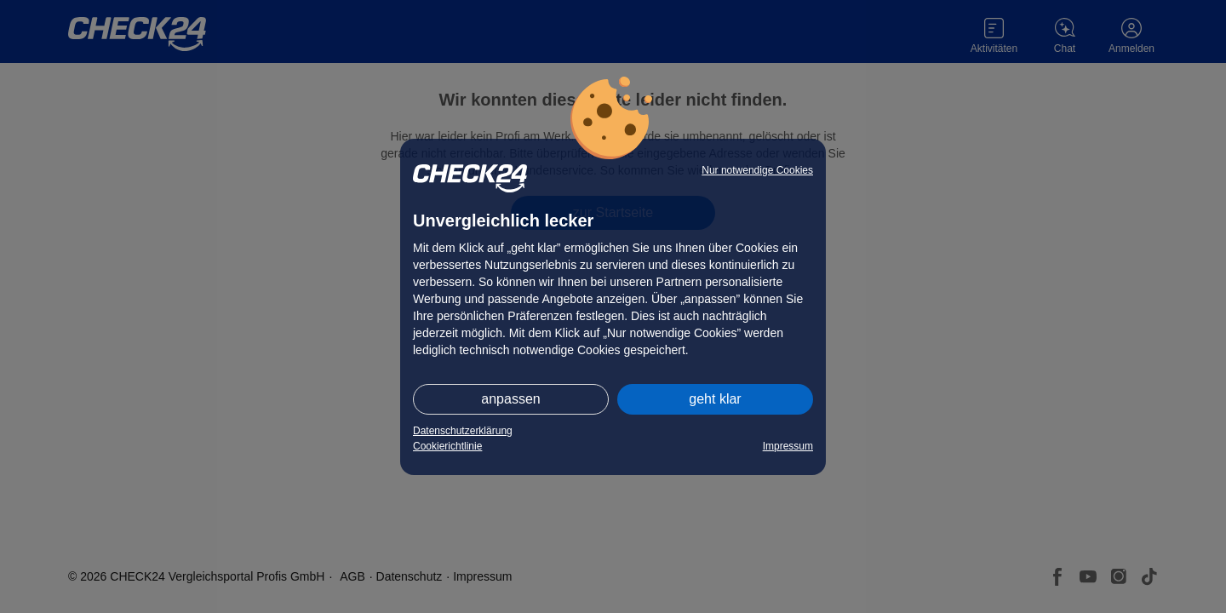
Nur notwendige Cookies (757, 170)
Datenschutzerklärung (463, 431)
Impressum (788, 446)
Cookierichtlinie (447, 446)
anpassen (510, 399)
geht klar (715, 399)
